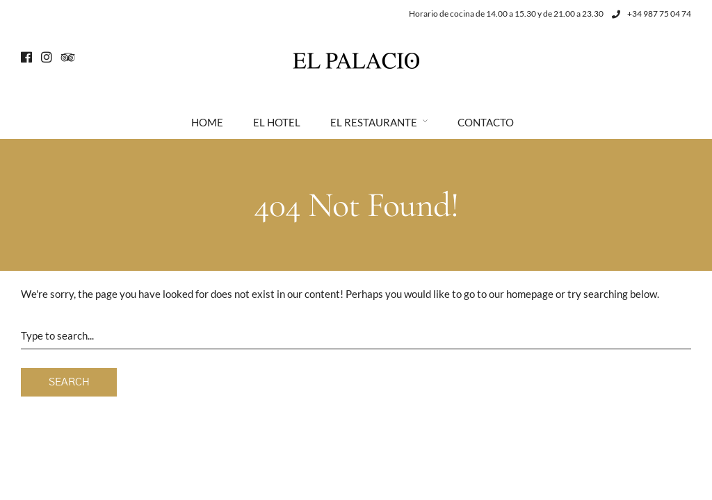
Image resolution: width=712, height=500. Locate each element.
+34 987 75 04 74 (651, 13)
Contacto (486, 122)
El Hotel (276, 122)
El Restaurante (373, 122)
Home (207, 122)
